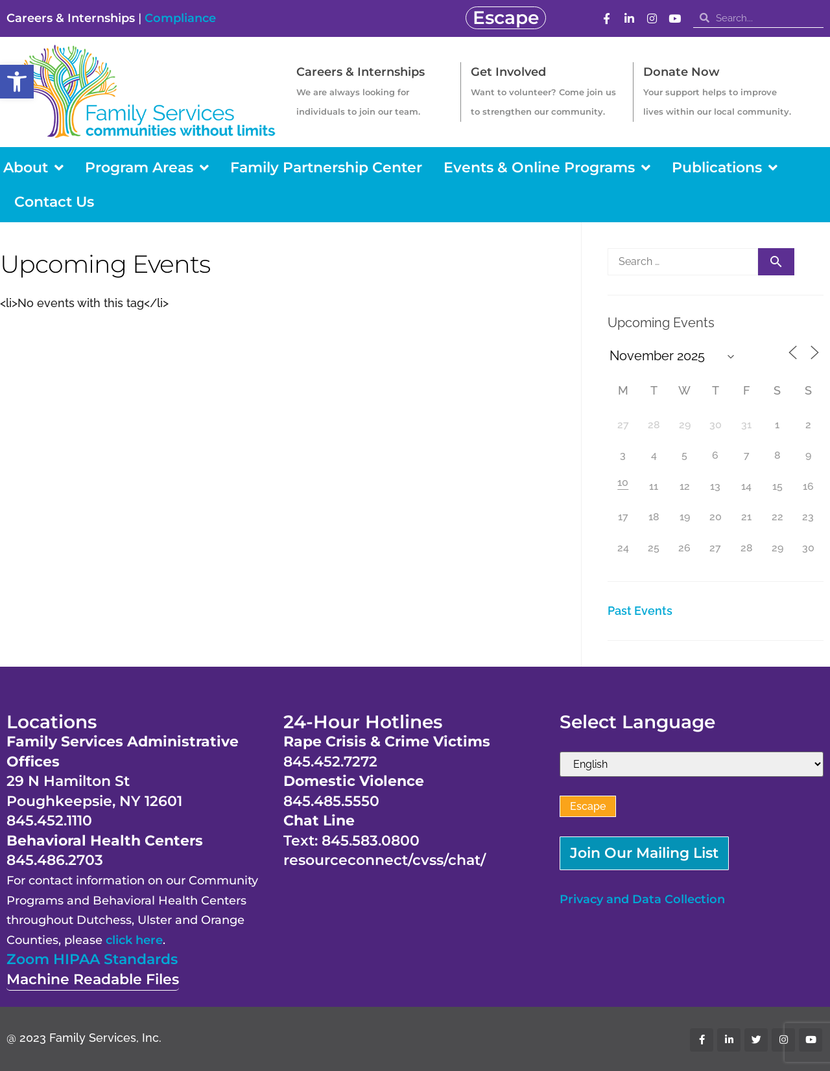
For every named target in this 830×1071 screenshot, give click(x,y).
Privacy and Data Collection (642, 899)
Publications (724, 167)
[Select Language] (692, 764)
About (33, 167)
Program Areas (147, 167)
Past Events (640, 610)
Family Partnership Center (326, 167)
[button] (17, 81)
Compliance (180, 18)
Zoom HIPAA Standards (92, 959)
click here (134, 940)
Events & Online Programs (547, 167)
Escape (588, 806)
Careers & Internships (70, 18)
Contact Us (54, 202)
